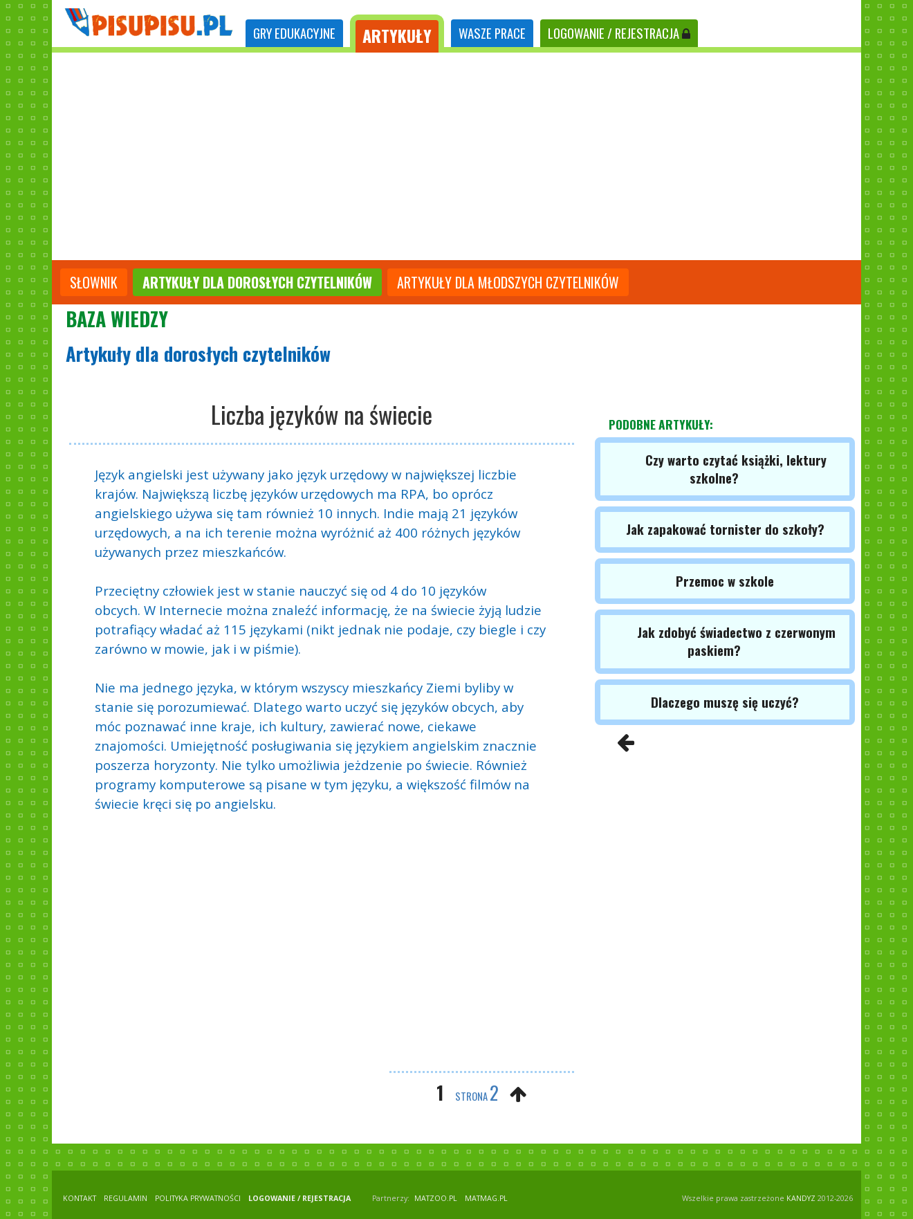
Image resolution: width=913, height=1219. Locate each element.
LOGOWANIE (619, 33)
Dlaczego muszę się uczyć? (725, 702)
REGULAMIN (125, 1198)
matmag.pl (486, 1198)
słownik (94, 282)
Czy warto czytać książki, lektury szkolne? (736, 468)
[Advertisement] (456, 156)
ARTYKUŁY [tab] (397, 35)
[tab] (294, 33)
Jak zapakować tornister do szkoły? (725, 529)
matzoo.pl (435, 1198)
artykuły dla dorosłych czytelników (257, 282)
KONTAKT (79, 1198)
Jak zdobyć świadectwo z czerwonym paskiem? (736, 641)
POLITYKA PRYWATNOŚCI (198, 1198)
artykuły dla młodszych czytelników (508, 282)
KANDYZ (800, 1198)
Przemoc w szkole (725, 580)
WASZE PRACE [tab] (492, 33)
